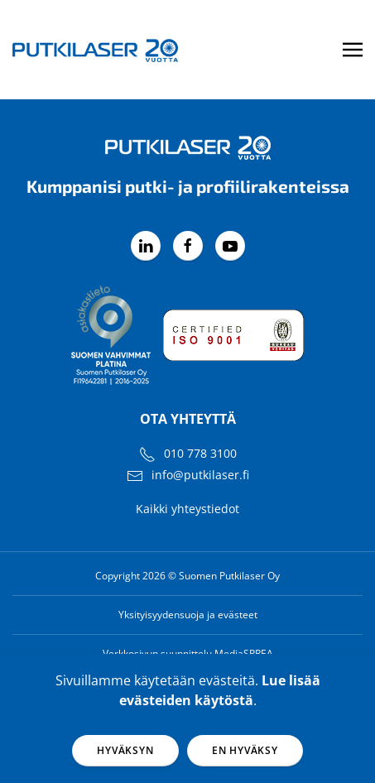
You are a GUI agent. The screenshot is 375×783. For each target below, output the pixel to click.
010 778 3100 (200, 453)
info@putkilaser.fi (200, 475)
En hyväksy (245, 750)
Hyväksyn (125, 750)
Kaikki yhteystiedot (187, 508)
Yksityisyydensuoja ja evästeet (187, 614)
